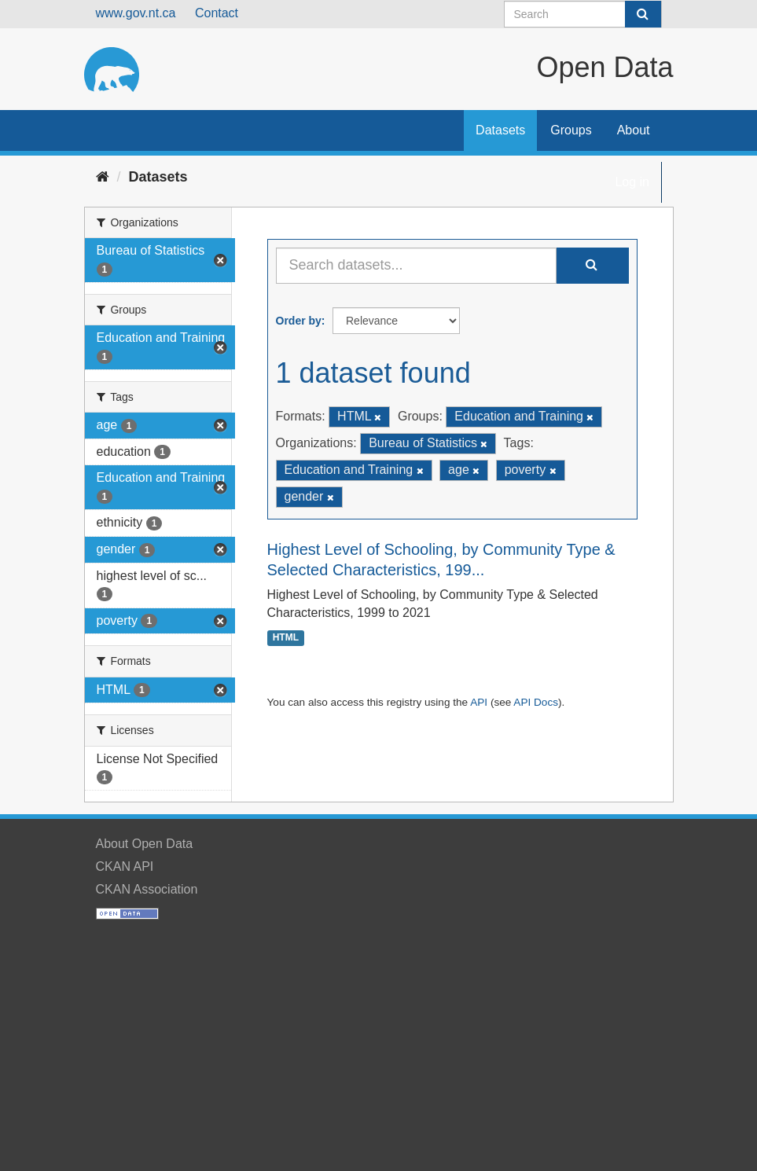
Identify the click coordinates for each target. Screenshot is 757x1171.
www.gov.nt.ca (136, 13)
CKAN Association (147, 889)
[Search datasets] (583, 14)
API (478, 702)
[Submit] (643, 14)
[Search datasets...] (416, 266)
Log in (632, 182)
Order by (299, 320)
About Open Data (144, 843)
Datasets (500, 130)
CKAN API (125, 866)
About (633, 130)
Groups (570, 130)
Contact (216, 13)
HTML (286, 638)
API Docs (535, 702)
